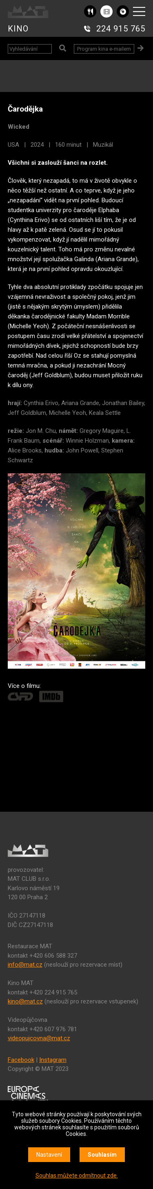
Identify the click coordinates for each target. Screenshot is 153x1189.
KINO (18, 29)
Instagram (53, 1060)
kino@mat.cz (25, 1001)
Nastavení (49, 1154)
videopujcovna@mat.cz (39, 1038)
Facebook (21, 1060)
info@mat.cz (25, 964)
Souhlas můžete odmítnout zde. (76, 1175)
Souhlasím (102, 1154)
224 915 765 (120, 29)
